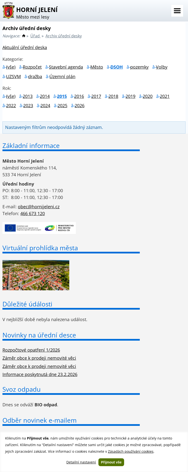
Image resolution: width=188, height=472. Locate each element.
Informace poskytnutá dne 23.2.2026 (39, 374)
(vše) (10, 67)
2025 (62, 105)
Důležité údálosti (27, 304)
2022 (11, 105)
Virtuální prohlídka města (40, 247)
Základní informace (31, 145)
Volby (161, 67)
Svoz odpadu (21, 389)
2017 (96, 96)
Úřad (35, 36)
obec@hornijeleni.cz (38, 207)
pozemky (139, 67)
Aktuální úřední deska (24, 47)
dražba (35, 76)
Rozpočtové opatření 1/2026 (31, 350)
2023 (28, 105)
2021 (165, 96)
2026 (79, 105)
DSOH (116, 67)
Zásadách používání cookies (130, 451)
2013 (28, 96)
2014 (45, 96)
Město (96, 67)
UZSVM (13, 76)
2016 (79, 96)
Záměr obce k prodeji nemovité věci (39, 358)
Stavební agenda (66, 67)
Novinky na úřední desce (39, 335)
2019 (130, 96)
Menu (177, 11)
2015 (62, 96)
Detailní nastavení (81, 462)
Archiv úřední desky (64, 36)
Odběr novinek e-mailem (39, 420)
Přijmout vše (111, 462)
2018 (113, 96)
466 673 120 (32, 213)
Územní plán (62, 76)
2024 (45, 105)
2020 (148, 96)
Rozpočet (32, 67)
